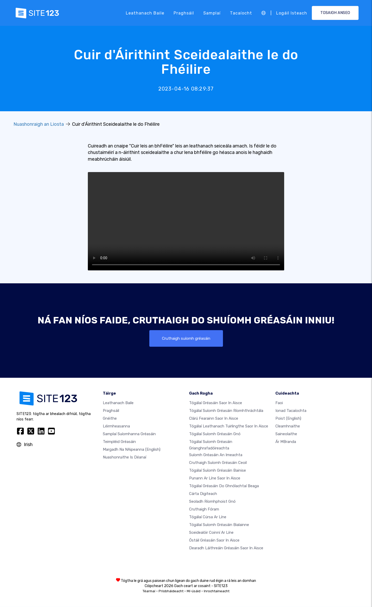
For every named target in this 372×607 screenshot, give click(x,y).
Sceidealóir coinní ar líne (211, 532)
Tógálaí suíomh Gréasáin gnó (215, 434)
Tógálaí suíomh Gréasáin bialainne (219, 525)
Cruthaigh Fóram (204, 509)
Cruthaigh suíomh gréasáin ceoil (218, 463)
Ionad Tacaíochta (290, 410)
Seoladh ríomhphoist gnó (212, 501)
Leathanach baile (145, 12)
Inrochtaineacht (216, 591)
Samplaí (212, 12)
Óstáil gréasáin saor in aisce (214, 540)
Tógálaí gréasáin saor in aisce (215, 403)
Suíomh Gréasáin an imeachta (215, 455)
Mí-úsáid (193, 591)
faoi (279, 403)
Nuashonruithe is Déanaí (124, 457)
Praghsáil (184, 12)
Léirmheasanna (116, 426)
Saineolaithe (286, 434)
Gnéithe (110, 418)
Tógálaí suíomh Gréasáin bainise (217, 470)
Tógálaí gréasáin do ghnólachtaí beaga (224, 486)
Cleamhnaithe (287, 426)
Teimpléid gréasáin (119, 441)
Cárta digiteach (203, 494)
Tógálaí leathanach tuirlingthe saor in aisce (228, 426)
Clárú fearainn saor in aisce (213, 418)
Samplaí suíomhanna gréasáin (129, 434)
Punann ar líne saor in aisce (214, 478)
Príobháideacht (171, 591)
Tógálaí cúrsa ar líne (207, 517)
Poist (288, 418)
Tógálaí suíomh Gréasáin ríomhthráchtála (226, 410)
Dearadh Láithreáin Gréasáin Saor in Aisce (226, 548)
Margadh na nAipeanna (131, 449)
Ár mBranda (285, 441)
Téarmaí (149, 591)
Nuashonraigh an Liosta (38, 124)
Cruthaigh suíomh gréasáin (186, 338)
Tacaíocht (241, 12)
